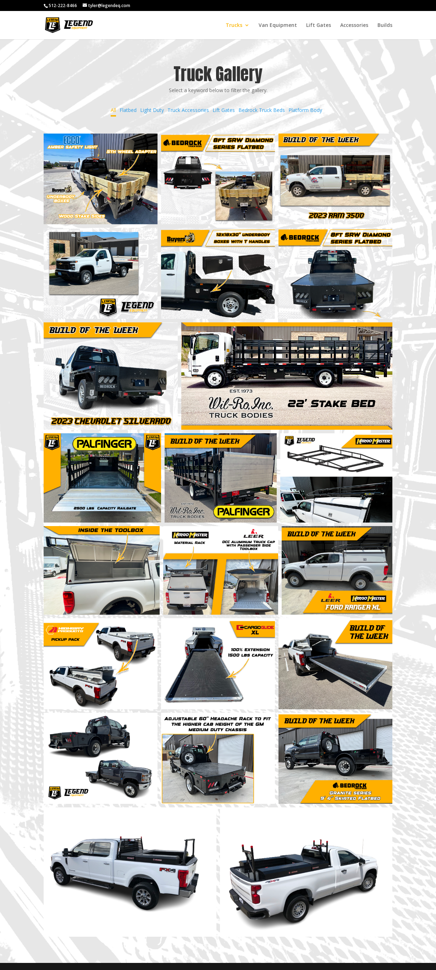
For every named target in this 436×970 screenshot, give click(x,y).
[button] (101, 179)
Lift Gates (318, 25)
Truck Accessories (188, 110)
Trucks (234, 25)
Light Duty (152, 110)
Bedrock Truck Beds (261, 110)
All (113, 110)
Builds (384, 25)
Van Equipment (278, 25)
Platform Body (305, 110)
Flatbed (128, 110)
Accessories (354, 25)
